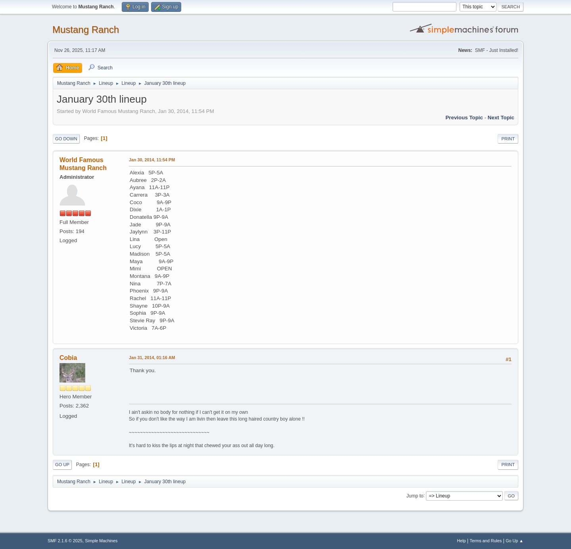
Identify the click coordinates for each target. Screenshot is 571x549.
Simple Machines (101, 540)
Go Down (66, 138)
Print (508, 138)
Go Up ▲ (514, 540)
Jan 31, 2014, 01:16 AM (152, 357)
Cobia (68, 357)
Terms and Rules (486, 540)
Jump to (414, 495)
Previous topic (464, 118)
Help (461, 540)
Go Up (62, 464)
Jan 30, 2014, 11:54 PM (152, 159)
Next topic (501, 118)
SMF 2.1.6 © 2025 (65, 540)
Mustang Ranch (85, 29)
